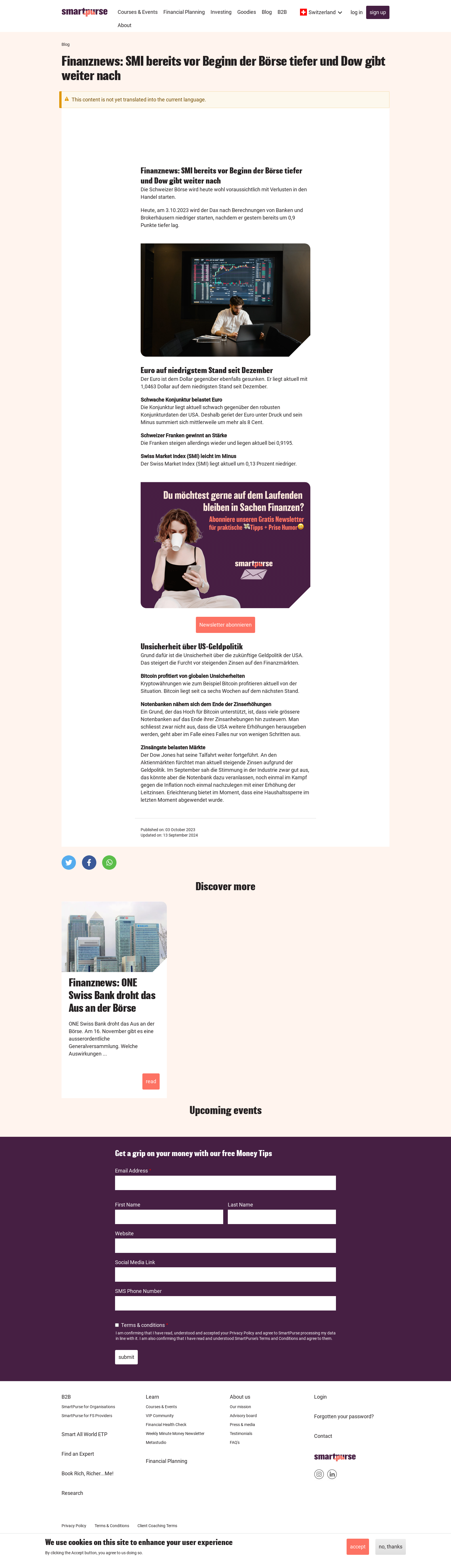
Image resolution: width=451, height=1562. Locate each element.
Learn (152, 1397)
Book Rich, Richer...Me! (88, 1473)
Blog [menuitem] (267, 12)
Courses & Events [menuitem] (138, 12)
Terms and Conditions (278, 1338)
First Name (127, 1205)
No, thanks (390, 1547)
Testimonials (241, 1433)
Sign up (378, 12)
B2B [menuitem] (282, 12)
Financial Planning (166, 1461)
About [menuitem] (124, 25)
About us (240, 1397)
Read (151, 1081)
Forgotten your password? (344, 1416)
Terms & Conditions (112, 1525)
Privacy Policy (242, 1333)
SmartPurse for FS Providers (87, 1415)
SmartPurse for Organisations (88, 1406)
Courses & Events (161, 1406)
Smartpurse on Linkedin (332, 1475)
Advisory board (243, 1415)
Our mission (240, 1406)
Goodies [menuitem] (246, 12)
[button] (69, 862)
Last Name (240, 1205)
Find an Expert (78, 1454)
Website (124, 1233)
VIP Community (160, 1415)
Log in (357, 12)
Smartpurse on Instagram (319, 1475)
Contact (323, 1436)
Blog (66, 44)
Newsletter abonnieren (225, 625)
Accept (358, 1547)
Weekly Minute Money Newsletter (175, 1433)
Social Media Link (135, 1262)
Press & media (242, 1424)
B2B (66, 1397)
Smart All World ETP (84, 1434)
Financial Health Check (166, 1424)
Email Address (131, 1171)
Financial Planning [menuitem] (184, 12)
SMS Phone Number (138, 1291)
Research (72, 1493)
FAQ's (235, 1442)
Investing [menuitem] (221, 12)
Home (321, 1456)
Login (320, 1397)
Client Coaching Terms (157, 1525)
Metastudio (156, 1442)
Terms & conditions (143, 1325)
